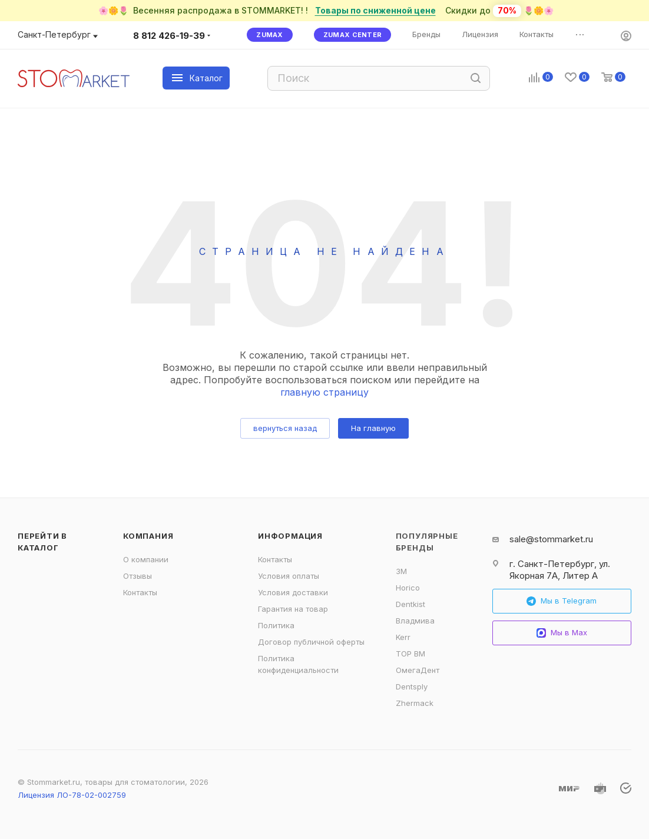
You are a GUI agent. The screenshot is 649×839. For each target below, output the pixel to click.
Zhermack (414, 703)
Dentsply (412, 686)
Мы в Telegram (562, 601)
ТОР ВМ (410, 653)
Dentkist (410, 604)
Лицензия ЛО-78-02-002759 (72, 795)
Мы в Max (562, 633)
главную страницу (324, 392)
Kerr (403, 637)
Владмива (415, 620)
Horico (408, 587)
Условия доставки (293, 592)
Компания (148, 535)
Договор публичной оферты (311, 641)
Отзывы (137, 576)
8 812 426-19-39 (169, 35)
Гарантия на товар (293, 609)
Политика (276, 625)
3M (401, 571)
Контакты (140, 592)
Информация (290, 535)
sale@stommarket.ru (551, 539)
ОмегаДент (417, 670)
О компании (145, 559)
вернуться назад (285, 428)
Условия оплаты (288, 576)
